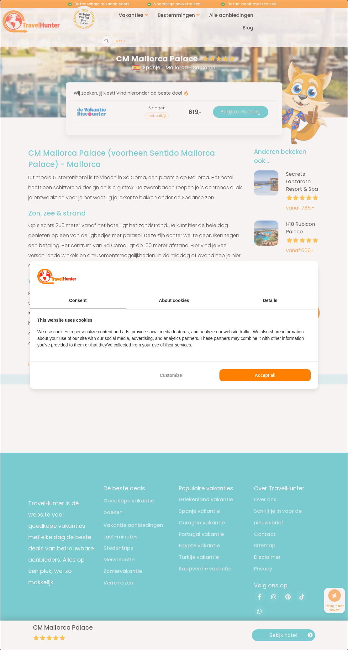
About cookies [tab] (174, 300)
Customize (171, 375)
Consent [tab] (78, 300)
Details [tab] (270, 300)
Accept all (265, 375)
